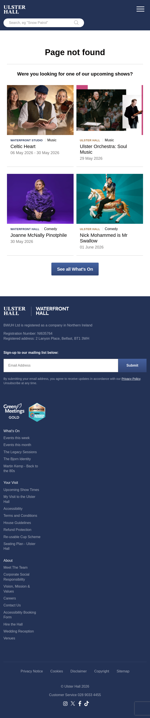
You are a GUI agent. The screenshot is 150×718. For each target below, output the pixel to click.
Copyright (101, 671)
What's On (11, 431)
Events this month (17, 445)
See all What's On (75, 269)
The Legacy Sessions (20, 452)
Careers (9, 598)
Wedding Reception (18, 631)
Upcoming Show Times (21, 490)
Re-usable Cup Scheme (21, 537)
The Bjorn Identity (17, 459)
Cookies (56, 671)
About (8, 560)
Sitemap (123, 671)
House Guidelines (17, 523)
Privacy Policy (130, 378)
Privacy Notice (32, 671)
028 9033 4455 (89, 695)
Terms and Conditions (20, 515)
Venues (9, 638)
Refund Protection (17, 530)
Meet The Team (15, 567)
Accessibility (12, 509)
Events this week (16, 438)
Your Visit (10, 482)
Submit (132, 365)
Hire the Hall (13, 624)
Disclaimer (79, 671)
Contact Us (12, 605)
